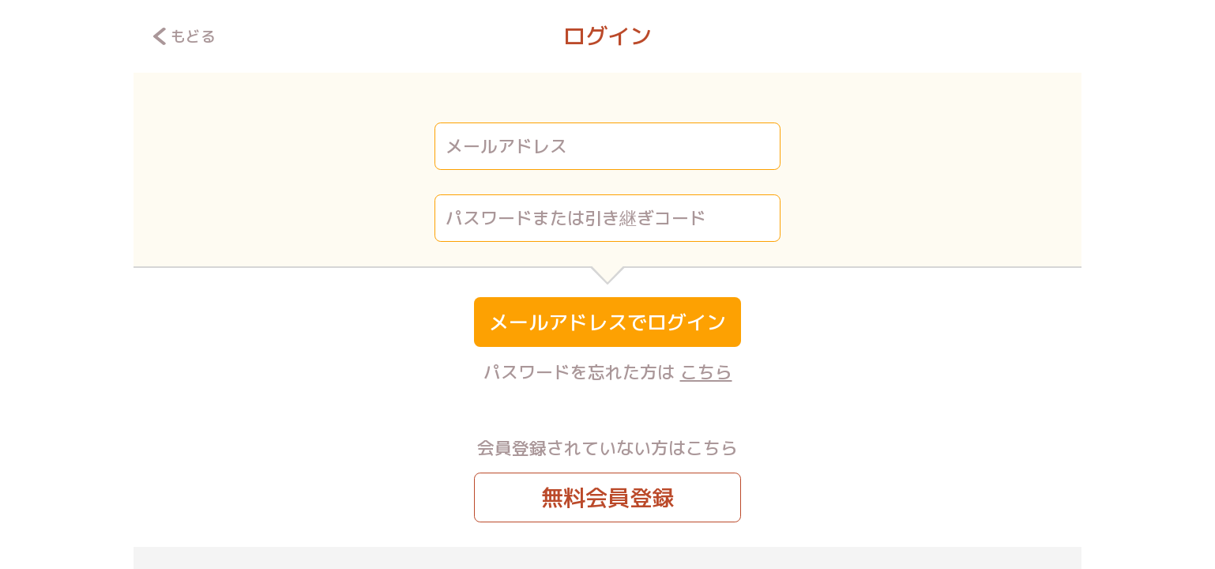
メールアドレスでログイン (607, 322)
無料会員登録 (607, 497)
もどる (184, 36)
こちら (706, 372)
